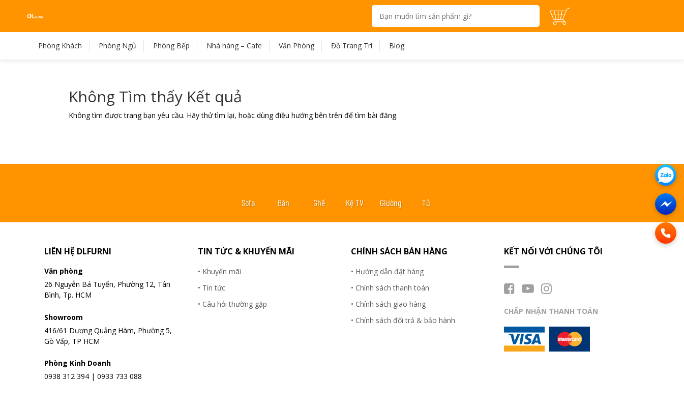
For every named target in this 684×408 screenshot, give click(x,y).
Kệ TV (355, 202)
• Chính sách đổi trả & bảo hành (403, 320)
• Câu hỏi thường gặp (232, 304)
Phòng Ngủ (117, 45)
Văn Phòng (296, 45)
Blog (396, 45)
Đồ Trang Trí (351, 45)
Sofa (248, 202)
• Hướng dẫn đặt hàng (387, 271)
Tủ (426, 202)
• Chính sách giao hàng (388, 304)
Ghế (319, 202)
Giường (390, 202)
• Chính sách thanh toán (390, 288)
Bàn (283, 202)
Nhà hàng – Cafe (234, 45)
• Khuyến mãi (219, 271)
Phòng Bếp (171, 45)
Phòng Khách (60, 45)
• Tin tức (211, 288)
